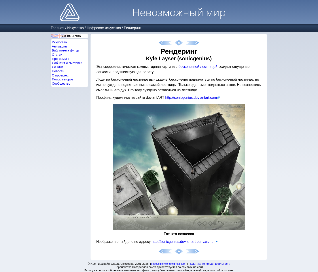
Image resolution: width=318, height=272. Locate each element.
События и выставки (67, 63)
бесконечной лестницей (198, 66)
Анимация (59, 46)
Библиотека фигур (65, 50)
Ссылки (57, 67)
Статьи (57, 54)
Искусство (75, 28)
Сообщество (61, 83)
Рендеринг (132, 28)
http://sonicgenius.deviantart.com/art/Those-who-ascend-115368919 (185, 241)
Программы (60, 59)
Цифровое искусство (104, 28)
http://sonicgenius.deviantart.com (191, 97)
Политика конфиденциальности (210, 263)
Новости (58, 71)
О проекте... (61, 75)
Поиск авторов (62, 79)
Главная (57, 28)
